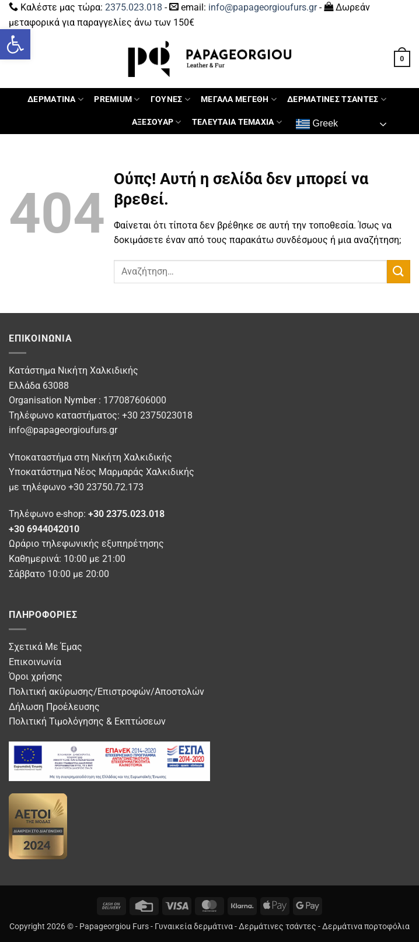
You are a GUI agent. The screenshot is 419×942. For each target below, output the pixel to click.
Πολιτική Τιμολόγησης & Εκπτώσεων (87, 721)
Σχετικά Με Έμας (45, 646)
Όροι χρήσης (35, 676)
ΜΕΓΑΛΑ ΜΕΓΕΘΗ (239, 99)
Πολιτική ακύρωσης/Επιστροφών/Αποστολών (106, 691)
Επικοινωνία (35, 661)
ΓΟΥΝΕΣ (170, 99)
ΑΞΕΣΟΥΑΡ (156, 122)
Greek (317, 124)
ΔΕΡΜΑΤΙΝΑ (55, 99)
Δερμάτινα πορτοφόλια (366, 927)
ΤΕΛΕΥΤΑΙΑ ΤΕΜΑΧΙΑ (237, 122)
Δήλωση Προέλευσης (54, 706)
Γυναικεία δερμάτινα (194, 927)
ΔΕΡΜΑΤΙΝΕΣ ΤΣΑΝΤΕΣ (336, 99)
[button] (15, 44)
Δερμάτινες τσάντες (277, 927)
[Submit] (398, 271)
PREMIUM (117, 99)
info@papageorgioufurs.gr (262, 7)
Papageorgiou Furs (114, 927)
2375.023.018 (133, 7)
